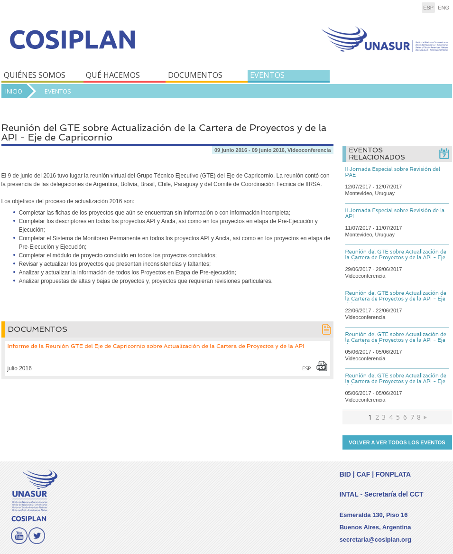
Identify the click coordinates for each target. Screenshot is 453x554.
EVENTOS (267, 75)
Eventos (58, 91)
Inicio (13, 91)
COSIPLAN (112, 46)
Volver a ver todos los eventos (397, 442)
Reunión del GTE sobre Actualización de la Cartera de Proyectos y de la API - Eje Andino (395, 257)
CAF (363, 474)
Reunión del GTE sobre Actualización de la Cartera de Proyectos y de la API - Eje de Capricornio (395, 340)
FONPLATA (393, 474)
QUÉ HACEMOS (113, 75)
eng (443, 7)
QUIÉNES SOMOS (34, 75)
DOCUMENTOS (195, 75)
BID (345, 474)
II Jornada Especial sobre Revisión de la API (395, 213)
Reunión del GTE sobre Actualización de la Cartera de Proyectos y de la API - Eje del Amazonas (395, 299)
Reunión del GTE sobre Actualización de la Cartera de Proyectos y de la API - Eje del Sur (395, 381)
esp (428, 7)
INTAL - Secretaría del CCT (382, 494)
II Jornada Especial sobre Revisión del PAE (392, 172)
